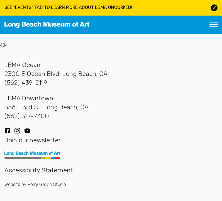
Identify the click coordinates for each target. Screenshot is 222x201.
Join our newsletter (32, 140)
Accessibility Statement (38, 170)
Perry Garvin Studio (47, 184)
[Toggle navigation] (213, 25)
